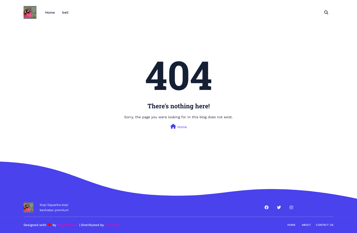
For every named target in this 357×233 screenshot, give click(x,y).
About (306, 225)
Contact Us (324, 225)
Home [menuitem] (50, 12)
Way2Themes (67, 225)
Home (178, 126)
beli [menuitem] (65, 12)
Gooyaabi (112, 225)
